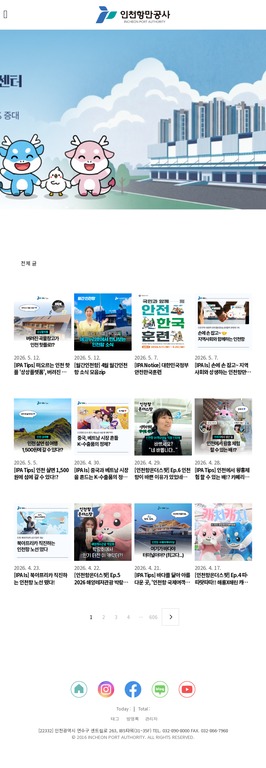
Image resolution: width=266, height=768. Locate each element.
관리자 (151, 718)
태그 (115, 718)
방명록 (132, 718)
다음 (170, 617)
